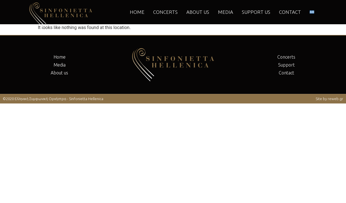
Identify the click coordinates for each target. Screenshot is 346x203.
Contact (290, 12)
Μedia (225, 12)
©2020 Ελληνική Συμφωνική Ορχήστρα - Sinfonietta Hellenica (53, 99)
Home (137, 12)
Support (286, 64)
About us (197, 12)
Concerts (165, 12)
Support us (256, 12)
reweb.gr (335, 99)
